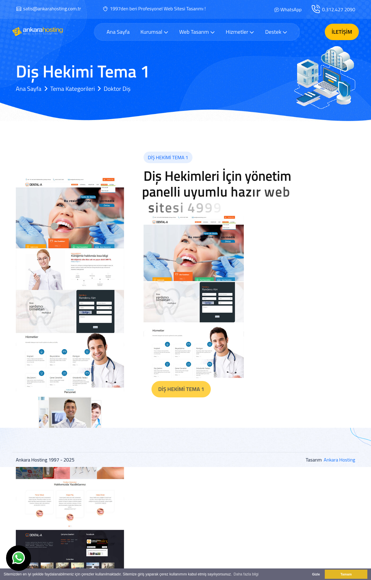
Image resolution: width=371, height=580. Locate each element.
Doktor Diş (117, 88)
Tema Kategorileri (72, 88)
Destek (276, 32)
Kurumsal (154, 32)
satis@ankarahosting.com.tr (52, 8)
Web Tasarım (197, 32)
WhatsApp (291, 9)
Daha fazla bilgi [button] (246, 574)
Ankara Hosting (339, 459)
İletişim (341, 32)
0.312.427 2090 (338, 9)
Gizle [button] (316, 574)
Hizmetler (240, 32)
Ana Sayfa (118, 32)
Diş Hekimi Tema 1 (197, 389)
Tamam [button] (346, 574)
